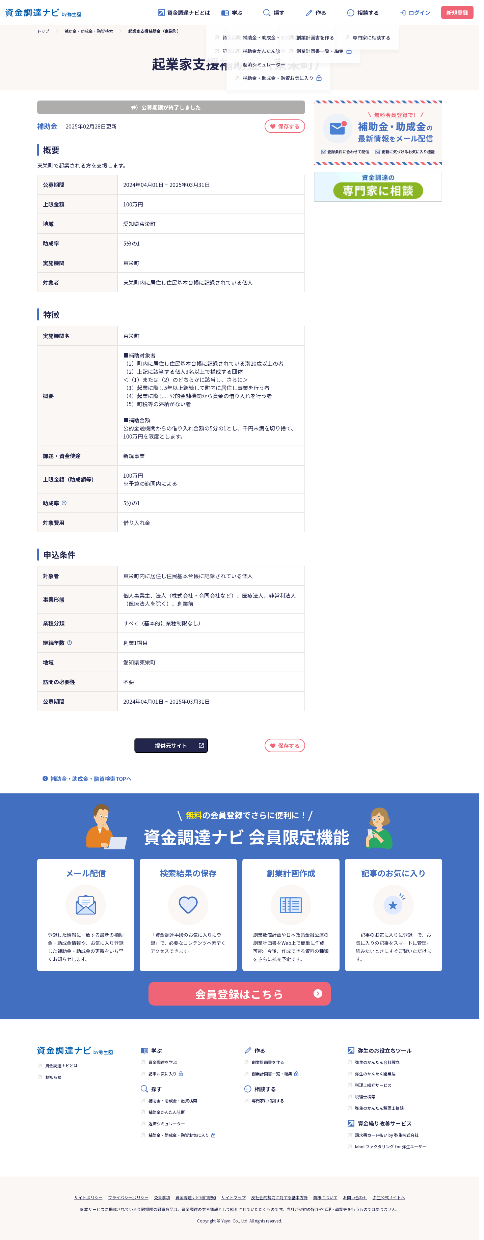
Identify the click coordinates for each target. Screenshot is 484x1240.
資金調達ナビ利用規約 (196, 1197)
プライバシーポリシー (128, 1197)
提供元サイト (171, 745)
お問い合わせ (355, 1197)
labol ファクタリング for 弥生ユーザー (390, 1146)
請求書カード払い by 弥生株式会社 (387, 1135)
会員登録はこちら (258, 994)
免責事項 (162, 1197)
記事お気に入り (163, 1073)
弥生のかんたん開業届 (375, 1073)
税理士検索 (365, 1096)
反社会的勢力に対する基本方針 (279, 1197)
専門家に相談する (268, 1100)
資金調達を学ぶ (163, 1062)
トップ (43, 31)
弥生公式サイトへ (389, 1197)
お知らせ (53, 1077)
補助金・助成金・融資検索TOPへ (91, 778)
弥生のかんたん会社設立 (377, 1062)
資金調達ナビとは (184, 12)
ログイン (419, 12)
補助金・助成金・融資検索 (88, 31)
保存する (289, 126)
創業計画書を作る (268, 1062)
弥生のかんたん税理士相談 (379, 1108)
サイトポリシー (88, 1197)
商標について (325, 1197)
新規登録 (457, 12)
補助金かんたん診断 (167, 1112)
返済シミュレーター (167, 1123)
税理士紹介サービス (373, 1085)
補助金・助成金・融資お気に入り (179, 1135)
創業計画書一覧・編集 (272, 1073)
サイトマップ (233, 1197)
